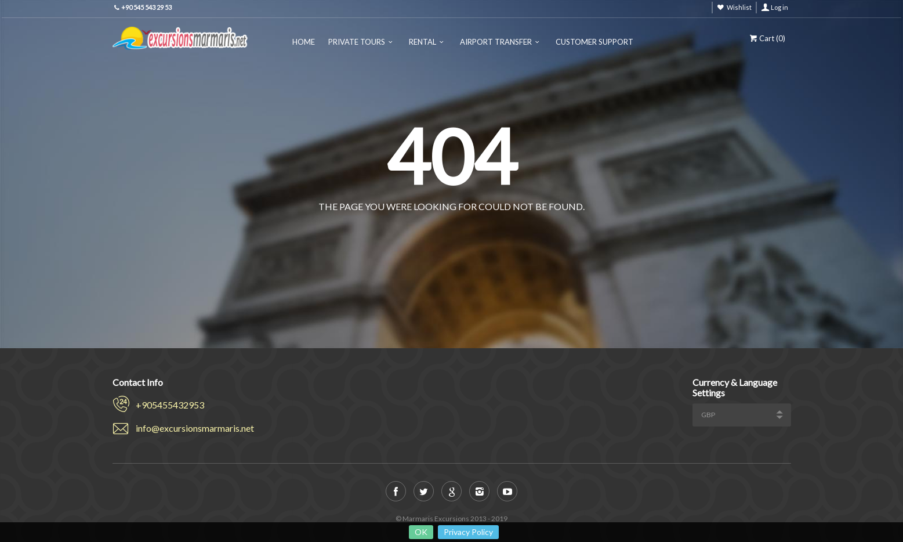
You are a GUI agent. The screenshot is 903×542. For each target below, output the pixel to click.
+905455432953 (170, 404)
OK (421, 532)
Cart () (766, 38)
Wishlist (739, 7)
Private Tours (356, 41)
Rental (422, 41)
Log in (779, 7)
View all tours (496, 234)
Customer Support (594, 41)
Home (303, 41)
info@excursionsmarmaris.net (195, 427)
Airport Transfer (496, 41)
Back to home (407, 234)
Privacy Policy (468, 532)
